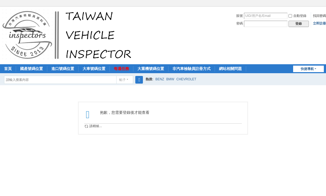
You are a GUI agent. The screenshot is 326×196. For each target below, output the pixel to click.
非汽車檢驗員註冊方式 (192, 68)
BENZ (159, 79)
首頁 (8, 68)
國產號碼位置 (31, 68)
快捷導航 (307, 69)
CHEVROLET (186, 79)
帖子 (122, 80)
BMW (170, 79)
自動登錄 (297, 16)
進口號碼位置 (62, 68)
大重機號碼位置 (150, 68)
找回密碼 (319, 16)
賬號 (239, 16)
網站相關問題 (230, 68)
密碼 (239, 23)
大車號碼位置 (94, 68)
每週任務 (121, 68)
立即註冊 (319, 23)
